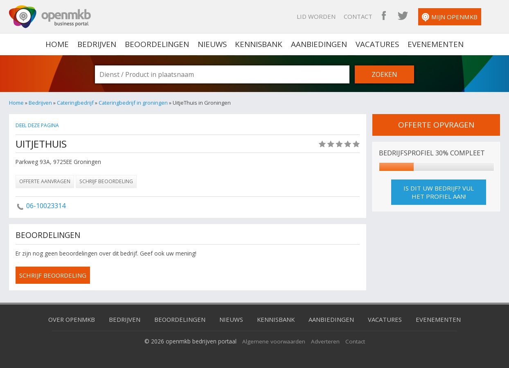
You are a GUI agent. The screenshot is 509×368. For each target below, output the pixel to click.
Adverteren (325, 341)
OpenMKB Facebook (394, 16)
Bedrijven (96, 44)
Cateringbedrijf (75, 102)
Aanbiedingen (319, 44)
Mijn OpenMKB (461, 17)
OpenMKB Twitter (413, 16)
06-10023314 (45, 205)
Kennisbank (259, 44)
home (56, 44)
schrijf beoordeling (53, 275)
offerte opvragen (436, 124)
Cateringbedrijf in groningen (133, 102)
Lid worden (327, 16)
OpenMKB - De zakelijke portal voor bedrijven (50, 16)
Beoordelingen (156, 44)
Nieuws (212, 44)
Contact (369, 16)
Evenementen (436, 44)
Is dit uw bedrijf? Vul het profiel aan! (438, 192)
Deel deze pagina (38, 125)
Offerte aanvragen (44, 181)
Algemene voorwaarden (273, 341)
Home (16, 102)
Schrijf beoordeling (106, 181)
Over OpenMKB (70, 319)
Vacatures (378, 44)
